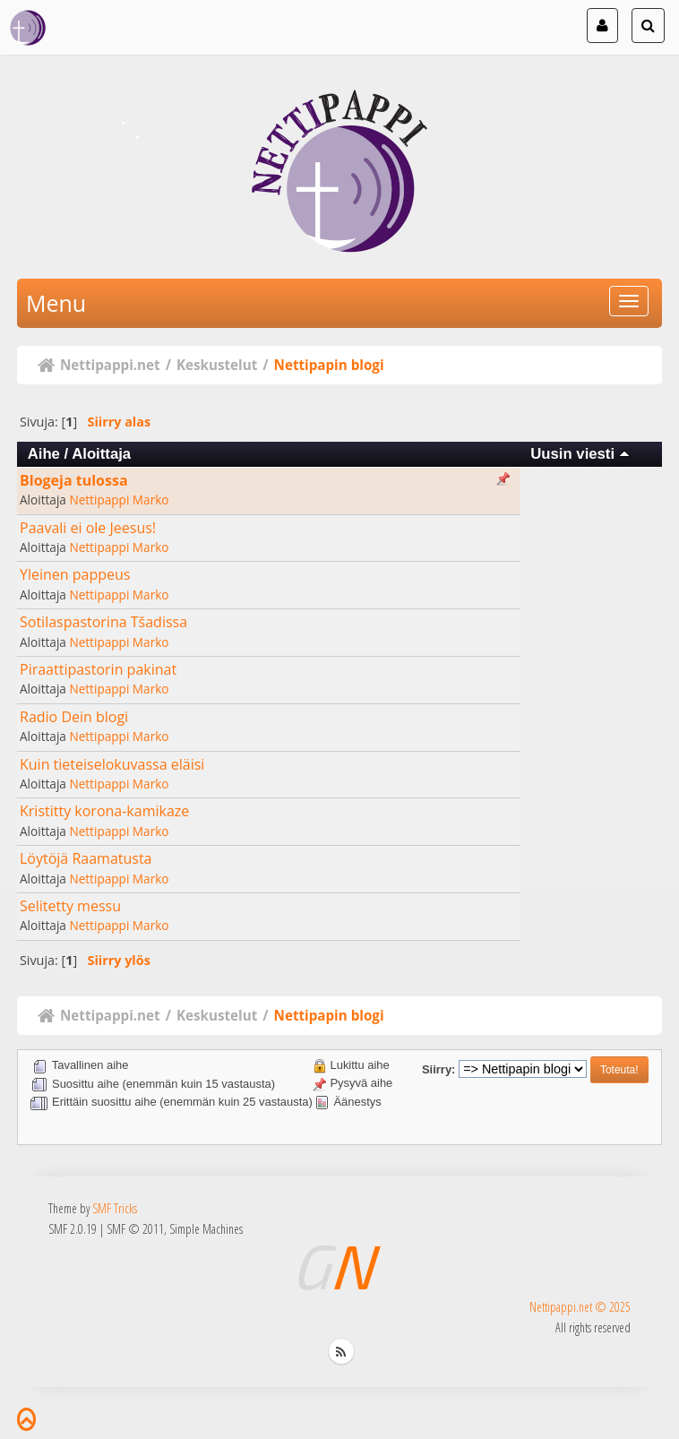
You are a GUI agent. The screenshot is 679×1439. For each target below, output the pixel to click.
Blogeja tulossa (74, 480)
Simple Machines (206, 1228)
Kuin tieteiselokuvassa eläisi (112, 764)
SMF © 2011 (135, 1228)
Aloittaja (101, 453)
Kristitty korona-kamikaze (104, 811)
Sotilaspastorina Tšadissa (103, 622)
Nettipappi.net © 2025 (580, 1306)
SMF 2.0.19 (72, 1228)
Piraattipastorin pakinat (98, 669)
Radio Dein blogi (74, 717)
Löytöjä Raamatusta (86, 858)
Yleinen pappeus (75, 574)
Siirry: (438, 1069)
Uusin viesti (579, 453)
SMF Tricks (114, 1208)
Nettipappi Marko (118, 499)
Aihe (44, 453)
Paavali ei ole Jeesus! (88, 528)
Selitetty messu (70, 906)
